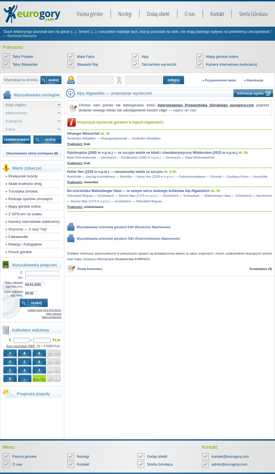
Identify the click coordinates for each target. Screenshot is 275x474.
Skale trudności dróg (25, 184)
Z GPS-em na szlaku (25, 214)
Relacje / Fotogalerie (25, 244)
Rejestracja (255, 80)
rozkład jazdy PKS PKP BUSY (44, 310)
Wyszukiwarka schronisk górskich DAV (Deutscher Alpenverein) (123, 227)
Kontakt (217, 14)
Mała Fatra (85, 56)
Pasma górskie (90, 14)
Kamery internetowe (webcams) (231, 64)
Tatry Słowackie (25, 64)
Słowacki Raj (87, 64)
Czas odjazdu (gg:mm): (13, 293)
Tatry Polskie (22, 56)
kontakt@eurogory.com (230, 456)
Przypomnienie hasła (220, 80)
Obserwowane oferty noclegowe (29, 153)
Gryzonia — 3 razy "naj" (27, 229)
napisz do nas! (185, 110)
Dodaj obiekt (158, 14)
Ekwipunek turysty (23, 176)
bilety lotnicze (53, 313)
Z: (21, 272)
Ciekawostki (18, 237)
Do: (20, 277)
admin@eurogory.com (229, 464)
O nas (190, 14)
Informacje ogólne (250, 93)
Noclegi (125, 14)
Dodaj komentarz (89, 269)
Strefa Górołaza (253, 14)
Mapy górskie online (222, 56)
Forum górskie (20, 252)
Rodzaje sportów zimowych (30, 199)
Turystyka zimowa (23, 191)
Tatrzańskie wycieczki (158, 64)
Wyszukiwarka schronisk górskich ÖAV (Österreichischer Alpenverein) (128, 238)
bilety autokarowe (51, 317)
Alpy (144, 56)
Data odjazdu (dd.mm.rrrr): (14, 284)
